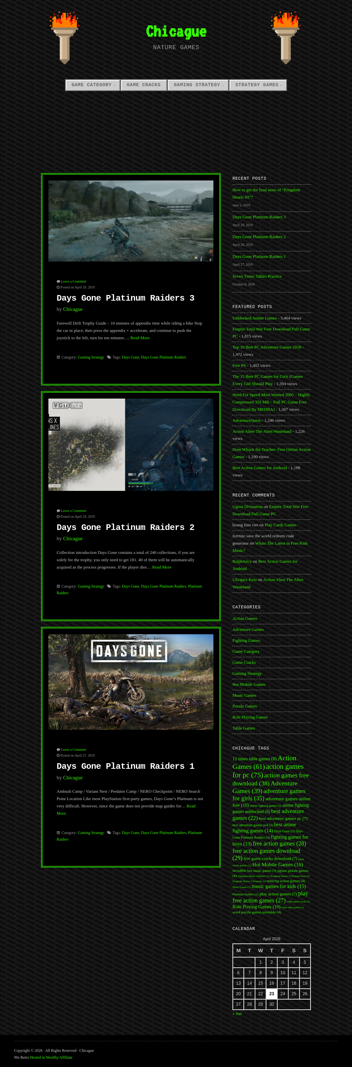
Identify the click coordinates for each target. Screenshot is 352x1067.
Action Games (244, 618)
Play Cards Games (281, 524)
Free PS (239, 365)
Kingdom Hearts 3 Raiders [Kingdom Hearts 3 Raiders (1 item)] (253, 876)
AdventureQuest (246, 420)
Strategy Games (257, 85)
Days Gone (130, 357)
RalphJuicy (242, 561)
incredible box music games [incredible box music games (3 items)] (254, 871)
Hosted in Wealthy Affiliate (51, 1057)
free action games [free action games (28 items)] (279, 843)
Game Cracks (144, 85)
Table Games (243, 728)
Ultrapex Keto (244, 579)
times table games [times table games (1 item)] (293, 907)
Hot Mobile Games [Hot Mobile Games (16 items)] (277, 864)
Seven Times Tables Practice (257, 276)
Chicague (176, 30)
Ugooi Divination (247, 506)
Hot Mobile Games (248, 684)
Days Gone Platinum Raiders (163, 357)
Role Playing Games (250, 717)
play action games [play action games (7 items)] (278, 893)
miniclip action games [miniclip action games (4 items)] (286, 881)
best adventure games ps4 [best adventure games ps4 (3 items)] (252, 825)
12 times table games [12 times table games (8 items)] (254, 758)
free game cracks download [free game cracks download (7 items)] (270, 858)
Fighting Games (246, 640)
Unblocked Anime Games (254, 318)
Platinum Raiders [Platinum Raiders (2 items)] (245, 894)
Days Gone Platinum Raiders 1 (125, 766)
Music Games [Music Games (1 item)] (241, 887)
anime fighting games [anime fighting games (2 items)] (266, 805)
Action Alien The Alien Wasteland (261, 431)
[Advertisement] (176, 130)
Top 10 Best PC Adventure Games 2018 (266, 347)
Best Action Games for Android (259, 467)
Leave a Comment (73, 281)
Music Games (244, 695)
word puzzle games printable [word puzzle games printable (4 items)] (256, 912)
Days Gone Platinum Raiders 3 (125, 298)
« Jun (237, 1013)
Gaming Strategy (197, 85)
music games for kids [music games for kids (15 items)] (279, 886)
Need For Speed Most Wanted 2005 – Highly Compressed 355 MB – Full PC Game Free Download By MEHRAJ (271, 402)
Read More (140, 337)
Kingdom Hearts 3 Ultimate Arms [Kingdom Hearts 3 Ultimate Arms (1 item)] (290, 876)
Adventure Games (248, 629)
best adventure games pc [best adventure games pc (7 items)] (283, 818)
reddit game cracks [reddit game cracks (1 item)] (298, 901)
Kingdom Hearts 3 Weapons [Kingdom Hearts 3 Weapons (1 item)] (248, 881)
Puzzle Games (244, 706)
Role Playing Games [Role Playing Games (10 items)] (256, 906)
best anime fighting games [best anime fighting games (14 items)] (264, 828)
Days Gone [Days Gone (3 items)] (284, 831)
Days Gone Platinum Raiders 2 (125, 528)
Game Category (92, 85)
